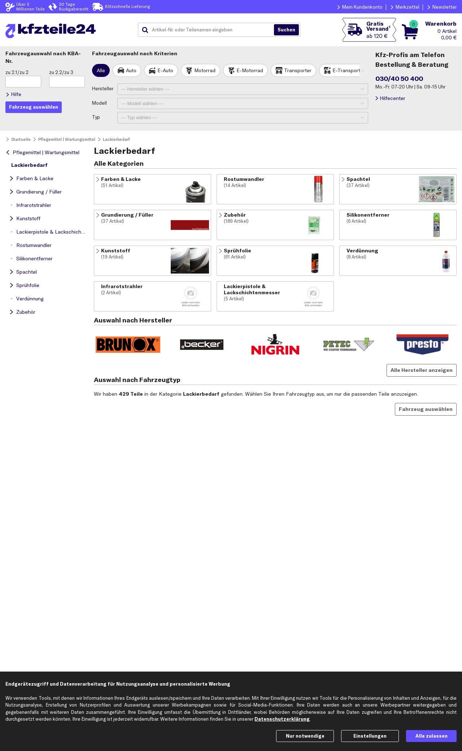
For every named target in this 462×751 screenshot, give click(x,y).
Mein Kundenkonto (362, 7)
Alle (101, 70)
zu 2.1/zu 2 (17, 72)
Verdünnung (30, 298)
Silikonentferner (34, 258)
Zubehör (25, 312)
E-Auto (165, 70)
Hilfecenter (392, 98)
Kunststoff (28, 218)
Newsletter (444, 7)
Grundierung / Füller (39, 191)
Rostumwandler (34, 245)
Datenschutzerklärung (282, 719)
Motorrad (204, 70)
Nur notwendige (305, 736)
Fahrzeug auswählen (426, 409)
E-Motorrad (249, 70)
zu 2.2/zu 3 (61, 72)
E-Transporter (348, 70)
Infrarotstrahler (33, 205)
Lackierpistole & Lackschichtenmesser (52, 232)
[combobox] (208, 30)
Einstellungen (370, 736)
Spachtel (26, 272)
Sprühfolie (27, 285)
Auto (131, 70)
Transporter (297, 70)
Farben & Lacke (34, 178)
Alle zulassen (431, 736)
